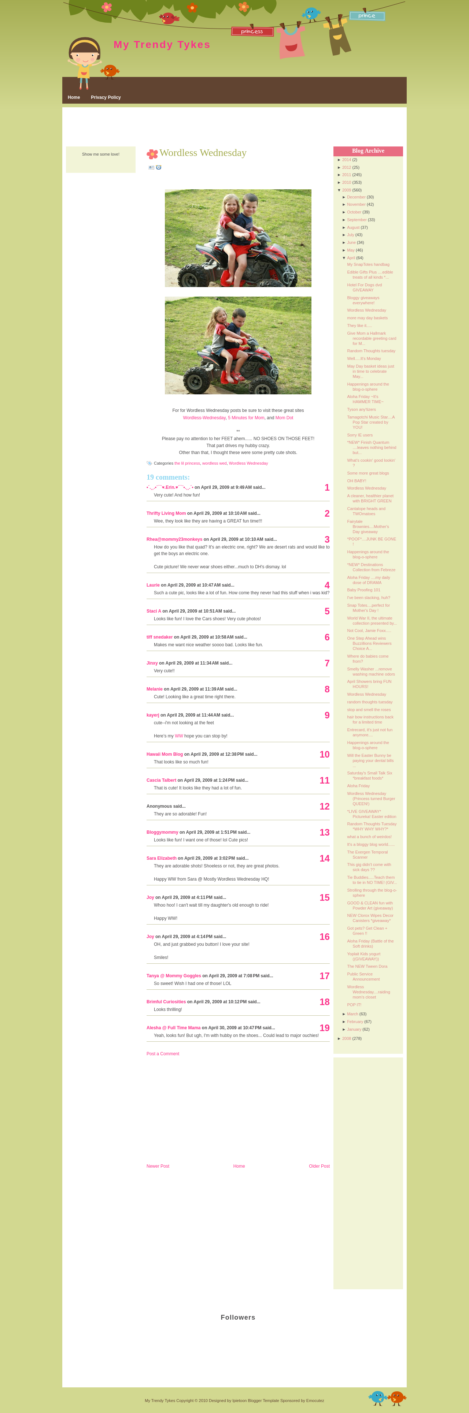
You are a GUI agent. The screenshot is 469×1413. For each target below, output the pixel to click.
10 (325, 754)
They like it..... (359, 325)
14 (325, 858)
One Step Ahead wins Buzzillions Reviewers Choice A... (369, 643)
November (356, 204)
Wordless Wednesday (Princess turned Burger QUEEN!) (371, 798)
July (350, 235)
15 (325, 897)
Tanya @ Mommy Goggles (174, 975)
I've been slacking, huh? (368, 597)
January (354, 1029)
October (354, 212)
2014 (346, 159)
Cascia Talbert (161, 780)
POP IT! (354, 1005)
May (351, 250)
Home (74, 97)
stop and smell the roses (369, 709)
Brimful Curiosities (166, 1001)
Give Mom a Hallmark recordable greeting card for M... (371, 338)
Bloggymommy (162, 832)
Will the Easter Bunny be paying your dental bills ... (370, 760)
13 (325, 832)
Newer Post (158, 1166)
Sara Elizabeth (162, 858)
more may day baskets (367, 318)
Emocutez (315, 1400)
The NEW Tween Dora (367, 966)
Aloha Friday (358, 786)
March (352, 1014)
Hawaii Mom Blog (165, 754)
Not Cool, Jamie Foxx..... (369, 630)
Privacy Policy (106, 97)
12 (325, 806)
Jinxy (152, 663)
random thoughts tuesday (369, 702)
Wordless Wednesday (203, 152)
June (351, 242)
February (355, 1021)
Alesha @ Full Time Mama (174, 1027)
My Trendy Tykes (162, 44)
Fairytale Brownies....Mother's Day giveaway (368, 526)
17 (325, 976)
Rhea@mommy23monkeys (174, 539)
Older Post (319, 1166)
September (357, 219)
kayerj (153, 715)
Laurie (153, 585)
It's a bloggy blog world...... (371, 844)
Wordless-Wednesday (204, 417)
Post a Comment (163, 1053)
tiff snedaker (160, 637)
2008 (346, 1038)
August (353, 227)
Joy (150, 897)
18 (325, 1002)
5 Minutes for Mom (246, 417)
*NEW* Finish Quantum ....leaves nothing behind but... (371, 447)
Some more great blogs (368, 473)
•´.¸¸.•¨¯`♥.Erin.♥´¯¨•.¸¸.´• (170, 487)
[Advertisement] (234, 127)
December (356, 197)
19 (325, 1028)
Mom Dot (284, 417)
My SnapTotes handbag (368, 264)
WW (179, 736)
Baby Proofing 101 (363, 590)
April (351, 258)
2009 (346, 190)
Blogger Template (263, 1400)
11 (325, 780)
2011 (346, 174)
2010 (346, 182)
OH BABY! (356, 481)
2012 (346, 167)
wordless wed (214, 463)
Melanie (155, 689)
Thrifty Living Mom (166, 513)
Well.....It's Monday (364, 358)
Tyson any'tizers (361, 409)
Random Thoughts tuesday (371, 351)
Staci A (154, 611)
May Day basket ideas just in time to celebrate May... (370, 371)
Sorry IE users (360, 435)
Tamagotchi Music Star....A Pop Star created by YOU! (371, 422)
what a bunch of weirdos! (369, 836)
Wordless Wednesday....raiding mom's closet (368, 992)
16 (325, 937)
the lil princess (187, 463)
